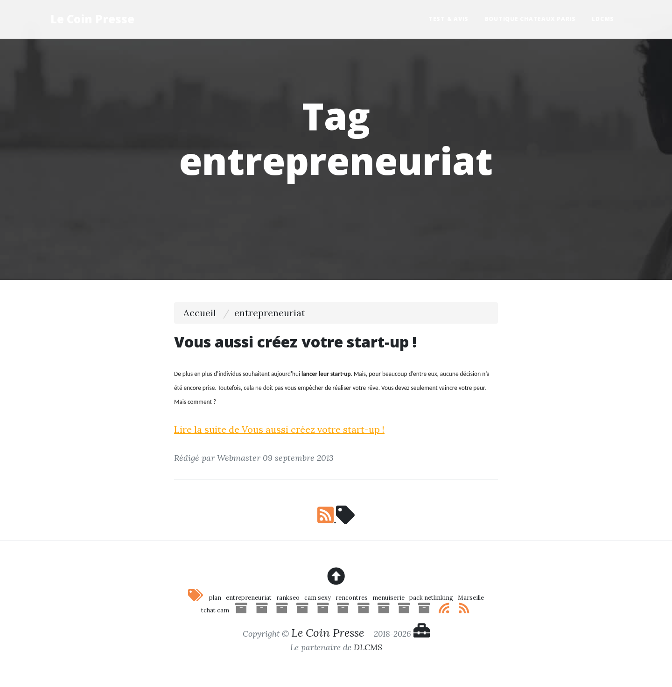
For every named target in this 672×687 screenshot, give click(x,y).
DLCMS (368, 647)
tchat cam (215, 610)
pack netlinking (431, 598)
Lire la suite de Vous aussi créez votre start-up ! (279, 429)
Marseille (471, 598)
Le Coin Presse (92, 19)
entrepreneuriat (249, 598)
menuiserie (388, 598)
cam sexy (317, 598)
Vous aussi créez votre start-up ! (295, 342)
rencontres (352, 598)
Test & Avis (448, 19)
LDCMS (603, 19)
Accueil (199, 313)
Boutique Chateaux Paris (530, 19)
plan (215, 598)
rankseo (288, 598)
